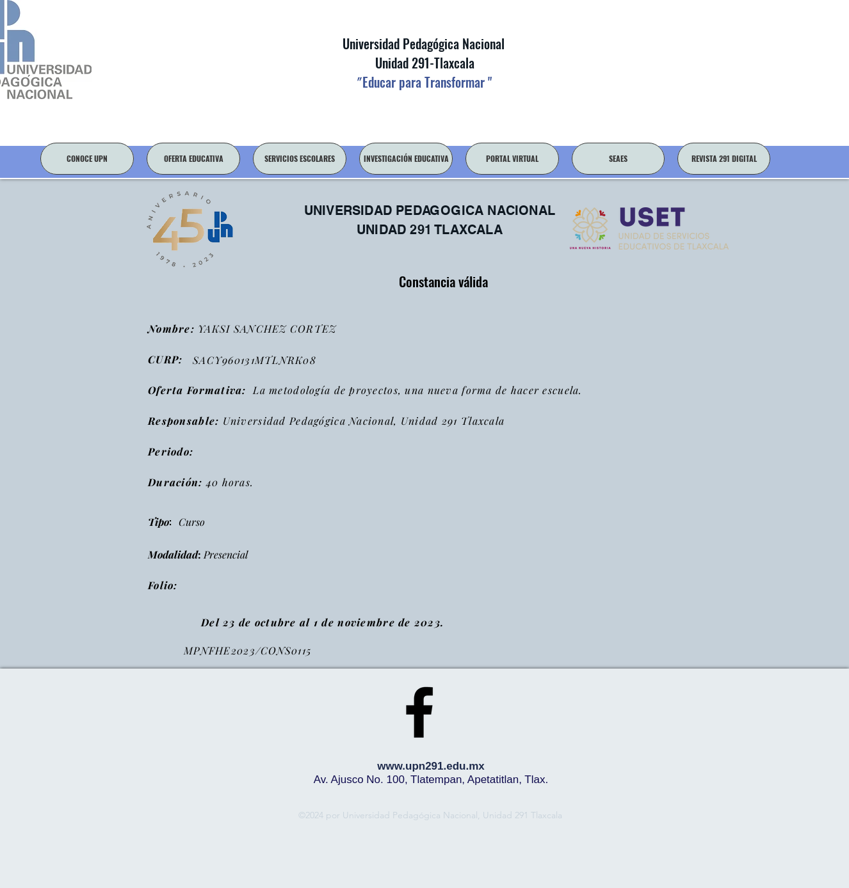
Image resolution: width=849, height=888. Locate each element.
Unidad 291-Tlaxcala (423, 62)
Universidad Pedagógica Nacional (424, 43)
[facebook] (419, 712)
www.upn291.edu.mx (431, 766)
